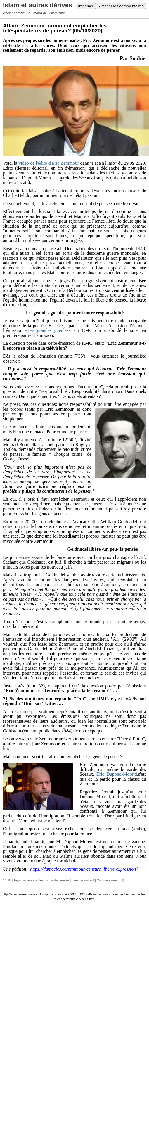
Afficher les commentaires (121, 6)
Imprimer (85, 6)
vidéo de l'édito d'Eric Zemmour (48, 163)
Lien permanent (83, 880)
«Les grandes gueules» (48, 330)
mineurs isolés (33, 880)
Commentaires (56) (110, 880)
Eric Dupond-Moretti (116, 774)
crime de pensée (57, 880)
